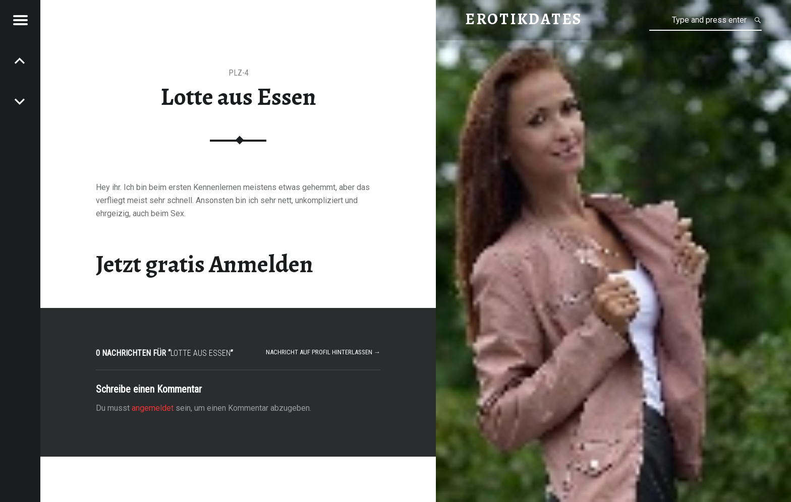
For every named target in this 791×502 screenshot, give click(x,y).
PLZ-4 (239, 73)
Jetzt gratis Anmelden (204, 264)
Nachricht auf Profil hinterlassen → (323, 352)
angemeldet (153, 408)
